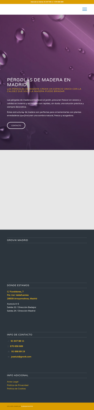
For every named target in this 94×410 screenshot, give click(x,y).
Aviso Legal (12, 381)
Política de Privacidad (17, 385)
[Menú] (83, 9)
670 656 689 (58, 2)
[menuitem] (83, 9)
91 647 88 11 (48, 2)
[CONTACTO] (16, 125)
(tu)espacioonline (27, 406)
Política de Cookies (16, 388)
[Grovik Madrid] (39, 9)
